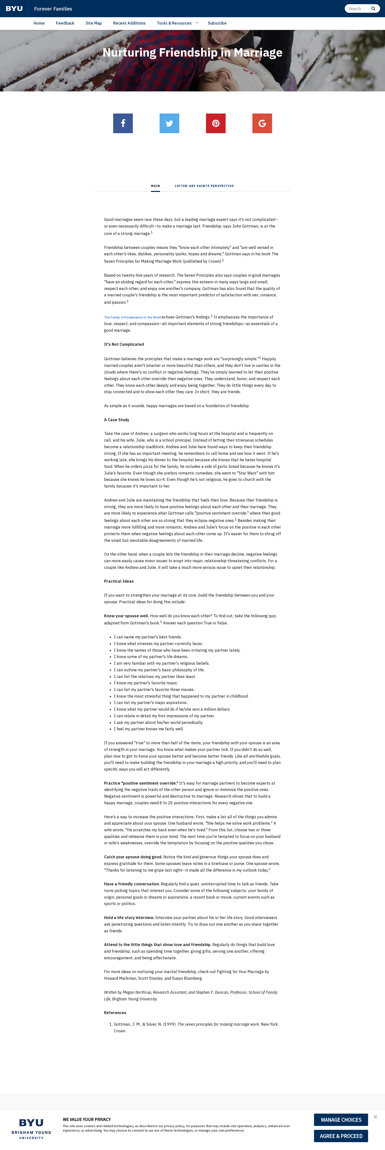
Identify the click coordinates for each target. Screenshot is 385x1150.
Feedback (65, 23)
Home (39, 23)
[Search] (362, 8)
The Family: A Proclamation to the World (141, 317)
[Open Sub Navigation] (198, 22)
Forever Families (56, 8)
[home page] (14, 8)
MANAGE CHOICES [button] (341, 1119)
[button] (377, 1118)
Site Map (94, 23)
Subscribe (217, 23)
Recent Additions (129, 23)
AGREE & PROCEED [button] (341, 1136)
